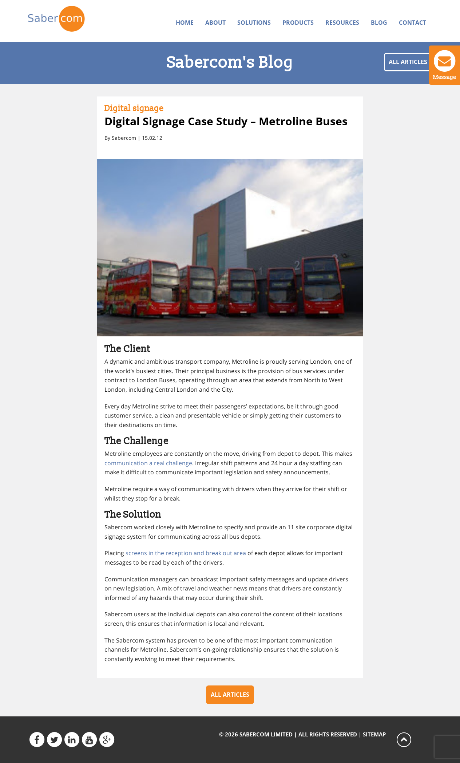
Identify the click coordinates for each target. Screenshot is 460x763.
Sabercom (74, 20)
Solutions (254, 23)
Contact (412, 23)
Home (185, 23)
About (215, 23)
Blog (379, 23)
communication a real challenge (148, 464)
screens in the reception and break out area (186, 554)
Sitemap (374, 734)
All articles (408, 62)
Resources (342, 23)
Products (298, 23)
